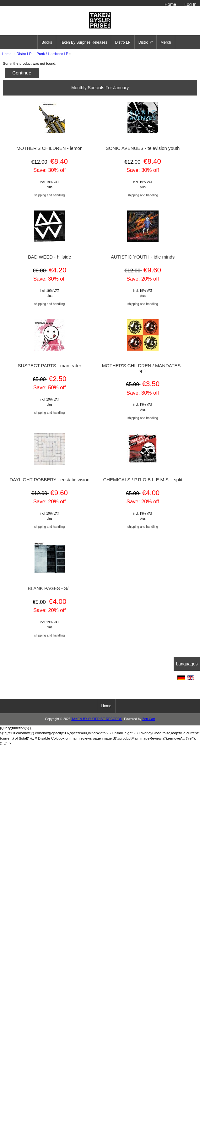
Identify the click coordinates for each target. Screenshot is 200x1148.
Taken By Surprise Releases (83, 42)
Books (46, 42)
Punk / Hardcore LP (52, 54)
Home (170, 4)
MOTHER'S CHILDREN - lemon (49, 148)
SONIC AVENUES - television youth (143, 148)
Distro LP (24, 54)
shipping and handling (49, 195)
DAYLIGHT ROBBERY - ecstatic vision (49, 479)
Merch (165, 42)
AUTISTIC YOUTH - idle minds (143, 257)
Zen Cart (148, 719)
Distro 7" (145, 42)
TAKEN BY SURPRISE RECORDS (96, 719)
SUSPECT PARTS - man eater (49, 365)
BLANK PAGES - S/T (49, 588)
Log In (190, 4)
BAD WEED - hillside (49, 257)
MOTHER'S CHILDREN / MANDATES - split (143, 368)
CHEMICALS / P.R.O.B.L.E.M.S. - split (142, 479)
